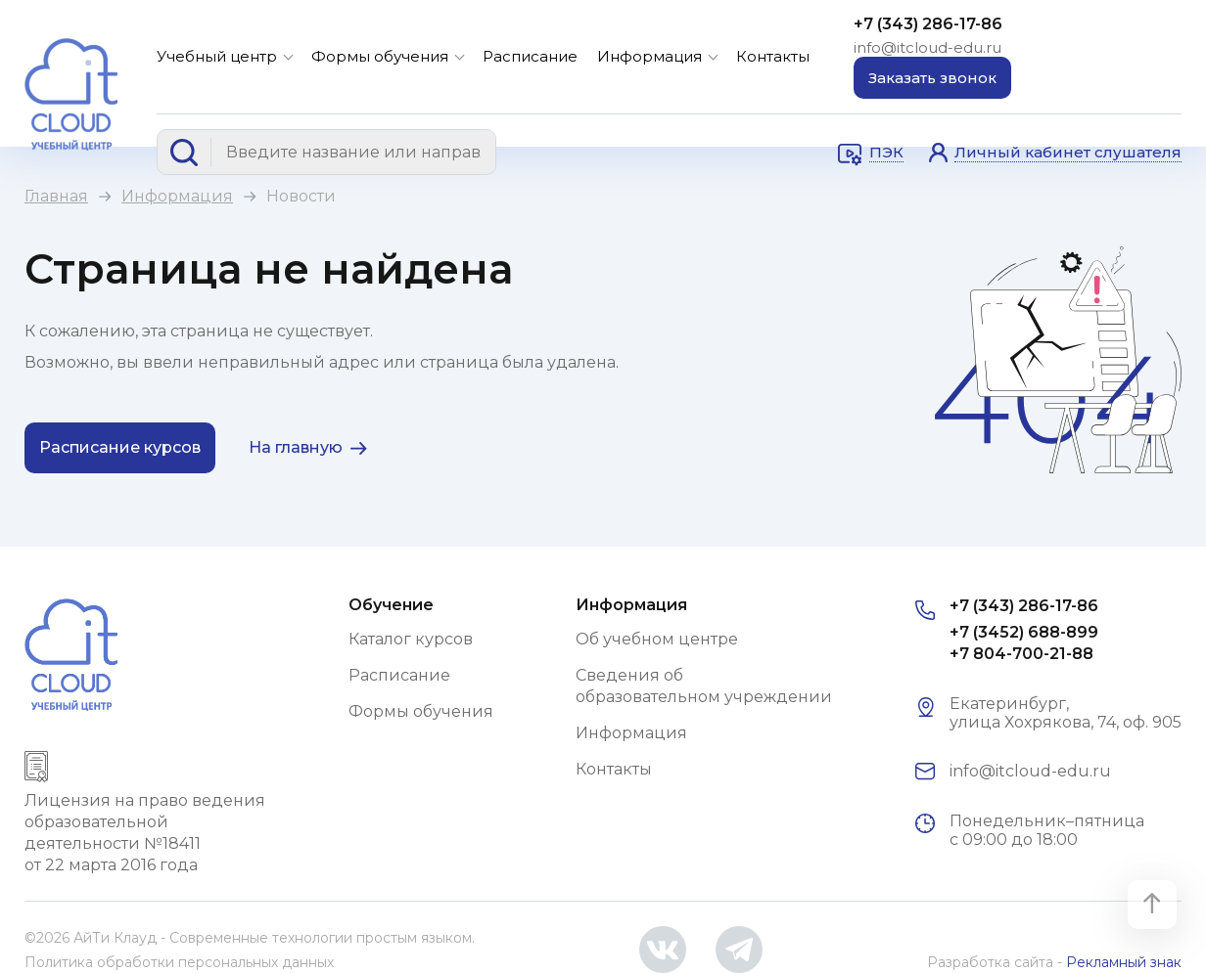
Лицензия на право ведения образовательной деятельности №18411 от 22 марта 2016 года (144, 832)
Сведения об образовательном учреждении (704, 686)
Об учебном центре (657, 639)
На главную (296, 447)
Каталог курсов (410, 639)
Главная (56, 196)
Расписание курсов (120, 447)
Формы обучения (379, 56)
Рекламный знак (1124, 962)
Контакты (773, 56)
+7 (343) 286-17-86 (928, 24)
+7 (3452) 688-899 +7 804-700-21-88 (1024, 643)
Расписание (530, 56)
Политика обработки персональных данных (179, 962)
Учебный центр (217, 56)
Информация (649, 56)
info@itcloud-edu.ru (927, 47)
